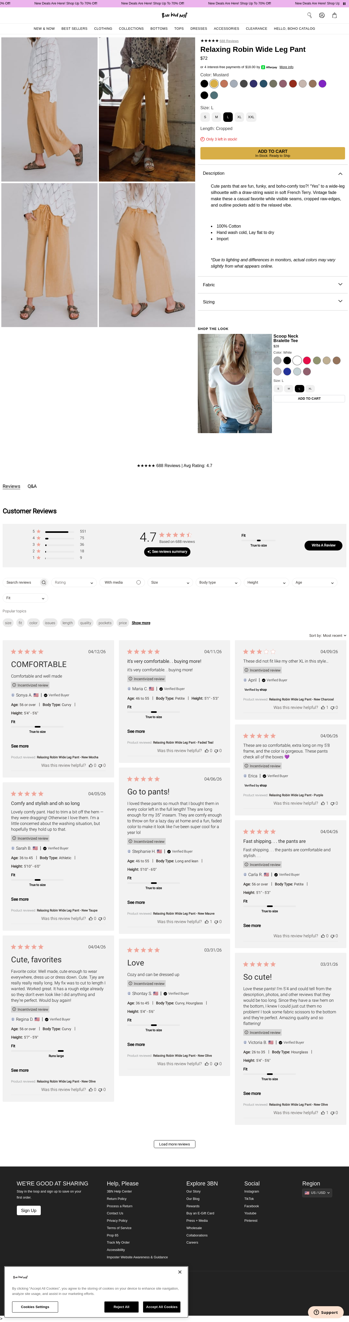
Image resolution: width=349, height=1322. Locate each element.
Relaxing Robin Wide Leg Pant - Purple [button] (296, 795)
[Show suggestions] (317, 1193)
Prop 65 (112, 1235)
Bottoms (159, 29)
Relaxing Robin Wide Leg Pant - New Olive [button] (66, 1081)
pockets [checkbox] (105, 623)
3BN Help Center (119, 1191)
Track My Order (118, 1242)
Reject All (121, 1307)
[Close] (180, 1272)
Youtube (250, 1213)
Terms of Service (119, 1228)
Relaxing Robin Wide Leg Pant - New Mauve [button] (183, 913)
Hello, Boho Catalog (294, 29)
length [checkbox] (68, 623)
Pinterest (250, 1221)
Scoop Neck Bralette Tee (286, 338)
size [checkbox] (8, 623)
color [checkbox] (33, 623)
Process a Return (119, 1206)
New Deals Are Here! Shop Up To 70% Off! (75, 3)
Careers (192, 1242)
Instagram (251, 1191)
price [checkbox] (123, 623)
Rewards (193, 1206)
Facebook (251, 1206)
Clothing (103, 29)
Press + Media (197, 1221)
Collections (131, 29)
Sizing (272, 302)
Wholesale (194, 1228)
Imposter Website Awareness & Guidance (137, 1257)
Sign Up (28, 1210)
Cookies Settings (35, 1307)
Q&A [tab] (32, 486)
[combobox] (74, 582)
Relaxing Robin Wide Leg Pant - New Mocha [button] (67, 757)
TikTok (249, 1199)
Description (272, 173)
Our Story (193, 1191)
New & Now (44, 29)
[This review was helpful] (91, 765)
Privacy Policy (117, 1221)
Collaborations (197, 1235)
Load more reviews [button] (174, 1144)
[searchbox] (21, 582)
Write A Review (324, 545)
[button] (59, 532)
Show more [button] (141, 623)
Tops (179, 29)
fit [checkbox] (20, 623)
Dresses (198, 29)
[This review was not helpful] (100, 765)
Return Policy (117, 1199)
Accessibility (116, 1250)
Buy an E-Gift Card (200, 1213)
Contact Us (115, 1213)
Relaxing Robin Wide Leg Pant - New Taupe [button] (67, 910)
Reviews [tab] (11, 486)
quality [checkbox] (85, 623)
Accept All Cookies (162, 1307)
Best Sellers (75, 29)
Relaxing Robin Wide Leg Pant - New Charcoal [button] (301, 699)
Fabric (272, 285)
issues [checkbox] (50, 623)
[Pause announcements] (344, 3)
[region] (96, 1292)
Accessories (226, 29)
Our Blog (193, 1199)
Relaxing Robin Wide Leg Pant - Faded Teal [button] (183, 742)
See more (19, 746)
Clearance (256, 29)
